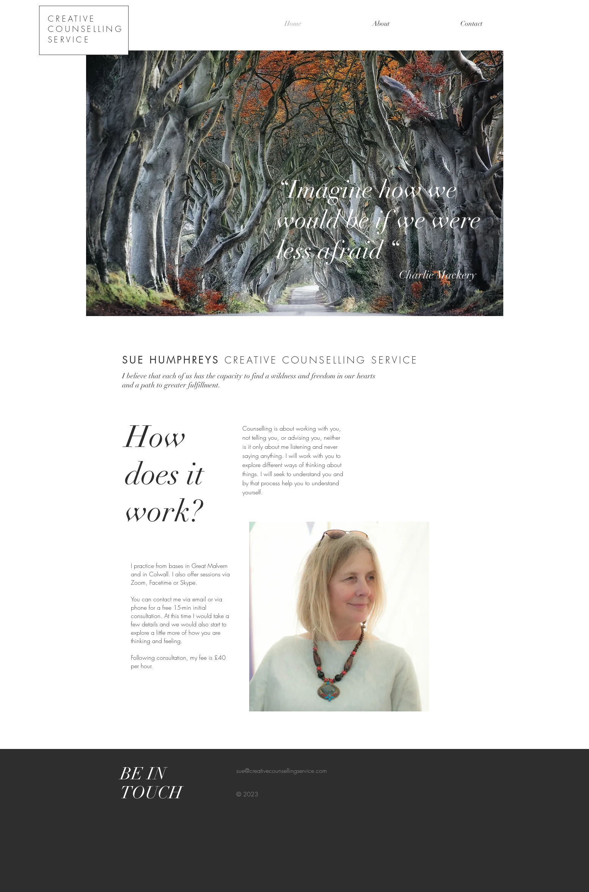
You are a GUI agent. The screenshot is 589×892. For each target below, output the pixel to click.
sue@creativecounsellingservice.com (281, 770)
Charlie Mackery (376, 275)
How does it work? (164, 474)
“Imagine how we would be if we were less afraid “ (379, 220)
